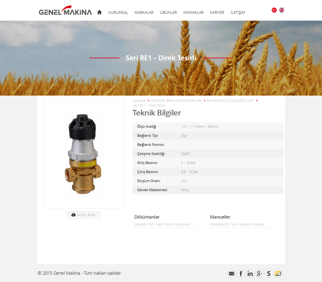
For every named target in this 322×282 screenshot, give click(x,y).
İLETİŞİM (238, 12)
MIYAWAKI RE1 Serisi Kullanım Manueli (237, 224)
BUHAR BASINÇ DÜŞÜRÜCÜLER (230, 100)
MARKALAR (144, 12)
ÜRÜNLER (168, 12)
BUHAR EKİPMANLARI (186, 100)
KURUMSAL (118, 12)
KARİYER (217, 12)
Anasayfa (139, 100)
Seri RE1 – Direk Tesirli (149, 105)
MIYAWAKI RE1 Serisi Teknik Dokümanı (161, 224)
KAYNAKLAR (193, 12)
